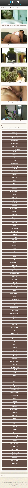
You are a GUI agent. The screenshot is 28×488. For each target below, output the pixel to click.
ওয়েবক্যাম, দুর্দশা (14, 237)
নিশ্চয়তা (14, 316)
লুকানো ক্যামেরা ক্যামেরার (14, 149)
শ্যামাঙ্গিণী (14, 154)
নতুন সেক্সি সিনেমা (17, 4)
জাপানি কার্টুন (9, 4)
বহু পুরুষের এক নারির (14, 273)
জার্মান (14, 384)
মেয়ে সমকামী (14, 217)
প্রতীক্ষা (14, 248)
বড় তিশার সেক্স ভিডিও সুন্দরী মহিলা (14, 44)
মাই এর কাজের (14, 310)
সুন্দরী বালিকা (14, 152)
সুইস (14, 423)
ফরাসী (14, 432)
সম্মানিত (14, 290)
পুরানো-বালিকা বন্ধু (14, 231)
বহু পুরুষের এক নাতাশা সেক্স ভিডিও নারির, (14, 63)
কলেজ (14, 225)
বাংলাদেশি (14, 214)
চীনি (14, 378)
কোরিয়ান (14, 440)
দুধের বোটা (14, 239)
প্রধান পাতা (15, 485)
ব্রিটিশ (14, 268)
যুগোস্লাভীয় (14, 429)
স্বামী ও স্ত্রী (14, 146)
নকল (14, 322)
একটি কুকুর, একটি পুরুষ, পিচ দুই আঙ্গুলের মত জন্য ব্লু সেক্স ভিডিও (14, 26)
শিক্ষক (14, 319)
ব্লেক (14, 259)
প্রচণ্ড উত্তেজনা (14, 228)
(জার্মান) (14, 186)
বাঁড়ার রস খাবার (14, 333)
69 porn (14, 418)
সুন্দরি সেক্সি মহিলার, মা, (14, 361)
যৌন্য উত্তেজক (14, 163)
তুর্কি (14, 330)
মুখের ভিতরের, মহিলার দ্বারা (14, 443)
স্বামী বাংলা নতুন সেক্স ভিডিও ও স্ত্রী (14, 102)
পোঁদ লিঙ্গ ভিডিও (14, 205)
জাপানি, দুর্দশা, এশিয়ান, (14, 138)
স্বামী (14, 466)
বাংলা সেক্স (14, 132)
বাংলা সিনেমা (14, 305)
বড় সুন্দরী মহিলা (14, 143)
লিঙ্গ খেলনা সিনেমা (14, 446)
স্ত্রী (14, 157)
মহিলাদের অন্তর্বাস (14, 140)
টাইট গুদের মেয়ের (14, 449)
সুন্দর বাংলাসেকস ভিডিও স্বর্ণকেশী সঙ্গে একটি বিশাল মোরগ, (14, 82)
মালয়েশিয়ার (14, 412)
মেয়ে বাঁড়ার (14, 188)
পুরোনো (14, 160)
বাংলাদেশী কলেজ (14, 220)
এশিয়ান (14, 180)
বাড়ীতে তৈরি (14, 234)
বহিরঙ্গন (14, 256)
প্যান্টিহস (14, 194)
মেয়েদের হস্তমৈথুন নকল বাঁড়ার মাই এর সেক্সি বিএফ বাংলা (14, 121)
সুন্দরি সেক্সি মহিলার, (14, 191)
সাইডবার (14, 375)
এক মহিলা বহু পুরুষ (14, 367)
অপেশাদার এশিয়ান (14, 135)
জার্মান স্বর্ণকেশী (14, 395)
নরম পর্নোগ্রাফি (14, 171)
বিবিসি (14, 372)
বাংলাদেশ (14, 251)
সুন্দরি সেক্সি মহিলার (14, 166)
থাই (14, 341)
